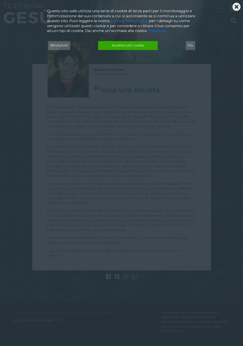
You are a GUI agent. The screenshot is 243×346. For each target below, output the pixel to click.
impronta (156, 30)
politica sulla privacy (129, 20)
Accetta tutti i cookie (128, 45)
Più (190, 45)
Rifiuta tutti (59, 45)
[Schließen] (236, 5)
